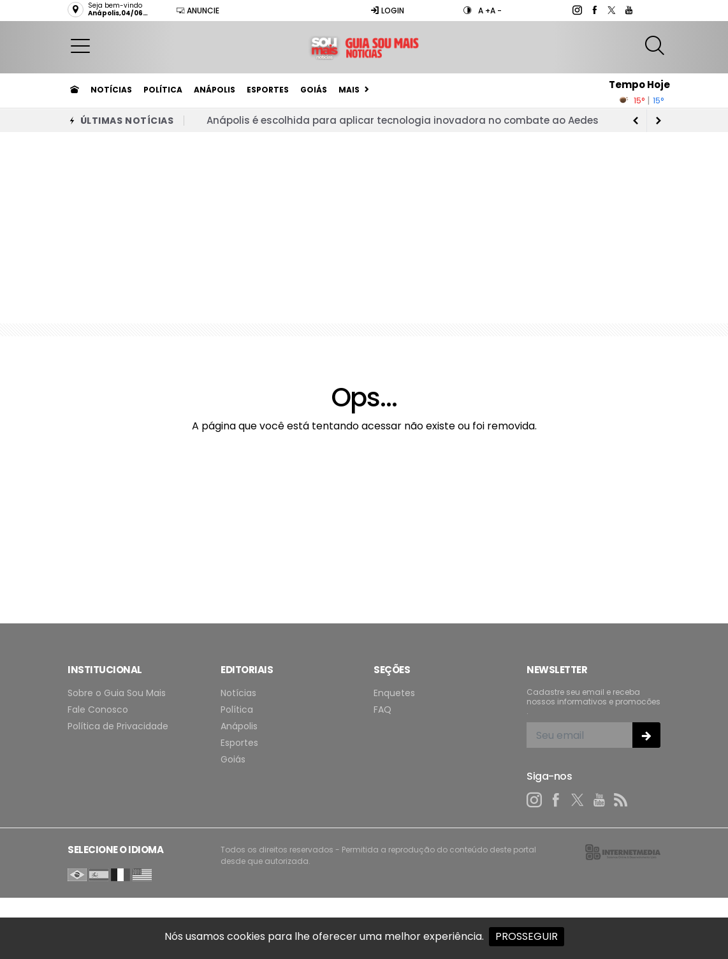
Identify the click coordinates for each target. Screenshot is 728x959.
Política (162, 89)
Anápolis (214, 89)
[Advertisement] (364, 227)
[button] (80, 45)
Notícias (111, 89)
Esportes (268, 89)
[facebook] (594, 10)
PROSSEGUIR (526, 936)
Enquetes (394, 693)
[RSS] (621, 800)
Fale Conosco (98, 709)
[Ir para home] (74, 90)
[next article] (635, 120)
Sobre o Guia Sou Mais (117, 693)
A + (484, 10)
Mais (349, 89)
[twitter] (611, 10)
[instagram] (576, 10)
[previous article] (658, 120)
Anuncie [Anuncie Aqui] (197, 10)
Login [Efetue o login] (387, 10)
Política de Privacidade (118, 726)
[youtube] (628, 10)
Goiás (313, 89)
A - (496, 10)
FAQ (382, 709)
